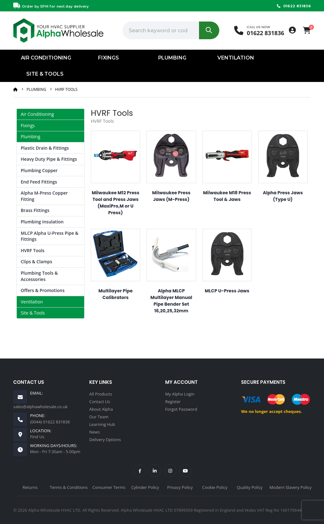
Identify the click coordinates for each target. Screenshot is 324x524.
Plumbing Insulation (42, 222)
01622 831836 (293, 6)
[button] (307, 30)
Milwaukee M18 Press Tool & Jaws (227, 196)
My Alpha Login (180, 394)
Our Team (99, 417)
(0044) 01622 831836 (50, 422)
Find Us (37, 437)
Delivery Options (105, 439)
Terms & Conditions (69, 487)
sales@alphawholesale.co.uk (40, 406)
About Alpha (101, 409)
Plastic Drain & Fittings (45, 148)
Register (173, 401)
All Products (100, 394)
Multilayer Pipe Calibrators (115, 294)
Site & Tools (44, 74)
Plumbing (172, 58)
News (94, 432)
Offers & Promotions (43, 290)
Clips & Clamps (37, 262)
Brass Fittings (35, 210)
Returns (29, 487)
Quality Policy (249, 487)
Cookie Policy (214, 487)
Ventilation (235, 58)
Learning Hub (102, 424)
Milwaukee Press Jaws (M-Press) (171, 196)
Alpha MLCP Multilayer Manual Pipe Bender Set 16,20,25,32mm (171, 301)
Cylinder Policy (145, 487)
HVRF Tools (66, 89)
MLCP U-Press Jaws (227, 291)
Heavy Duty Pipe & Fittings (49, 159)
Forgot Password (181, 409)
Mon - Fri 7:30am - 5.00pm (55, 451)
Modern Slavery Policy (291, 487)
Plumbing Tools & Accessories (39, 276)
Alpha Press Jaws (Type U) (283, 196)
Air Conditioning (46, 58)
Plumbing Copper (39, 170)
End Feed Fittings (39, 182)
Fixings (108, 58)
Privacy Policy (180, 487)
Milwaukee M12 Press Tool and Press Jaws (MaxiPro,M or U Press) (115, 203)
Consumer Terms (108, 487)
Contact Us (99, 401)
